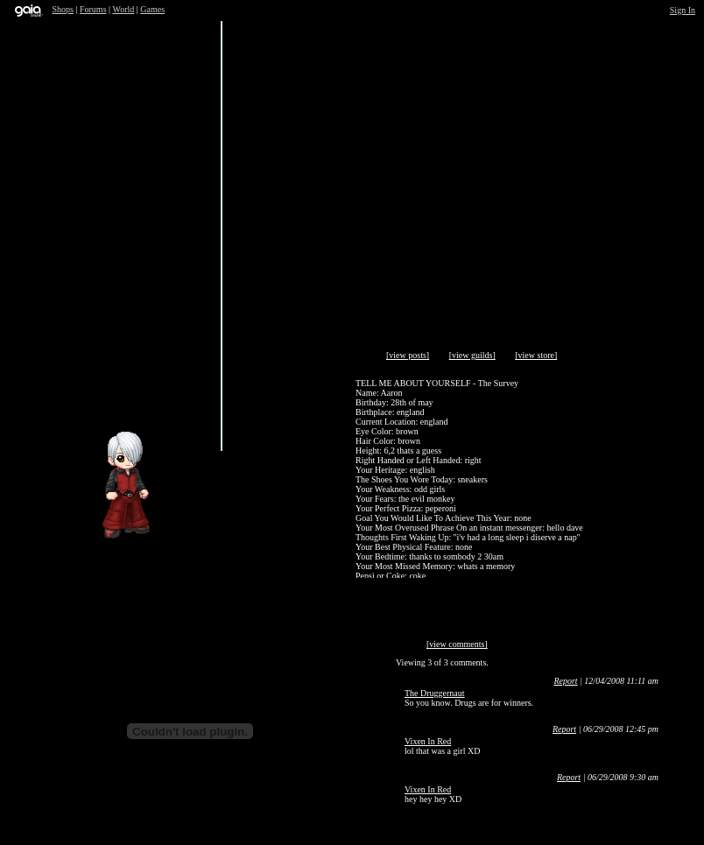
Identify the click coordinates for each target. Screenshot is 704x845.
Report (565, 681)
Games (152, 9)
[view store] (536, 355)
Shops (63, 9)
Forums (93, 9)
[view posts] (407, 355)
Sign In (682, 10)
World (124, 9)
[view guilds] (472, 355)
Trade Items (259, 396)
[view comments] (457, 644)
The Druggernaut (435, 693)
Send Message (124, 396)
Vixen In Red (428, 741)
